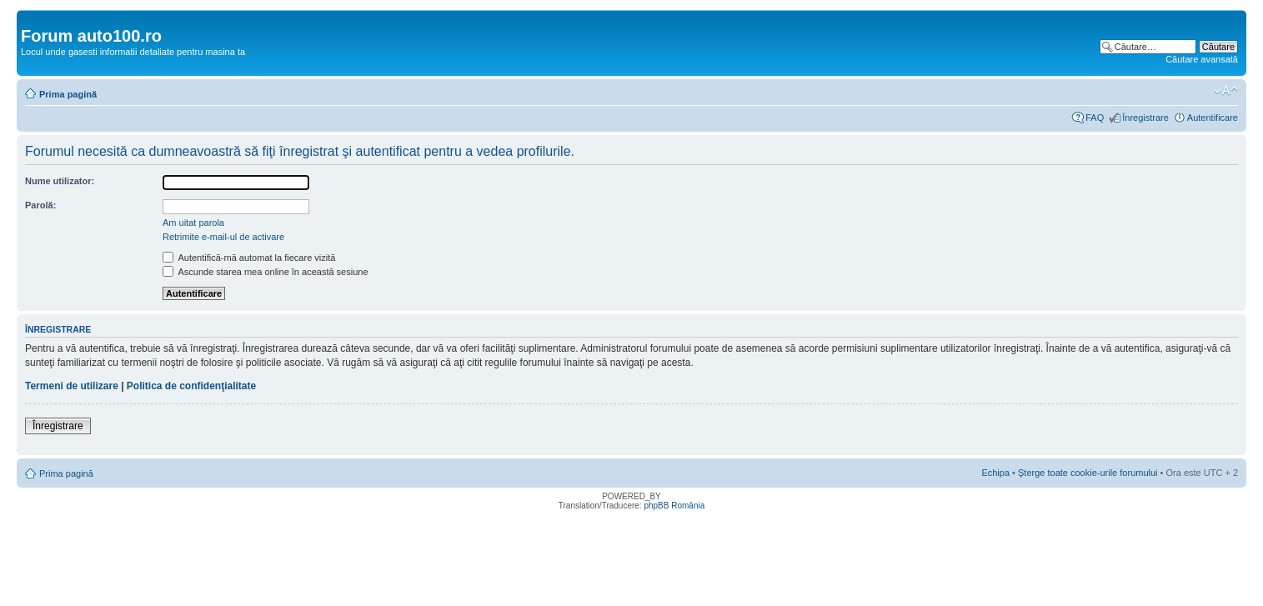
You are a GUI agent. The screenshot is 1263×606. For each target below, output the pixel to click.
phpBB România (674, 505)
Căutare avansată (1201, 59)
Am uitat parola (193, 223)
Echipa (995, 473)
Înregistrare (1145, 118)
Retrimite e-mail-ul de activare (223, 237)
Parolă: (40, 205)
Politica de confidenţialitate (191, 386)
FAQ (1094, 118)
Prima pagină (68, 94)
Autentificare (1212, 118)
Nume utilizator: (59, 181)
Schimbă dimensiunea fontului (1226, 90)
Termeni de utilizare (71, 386)
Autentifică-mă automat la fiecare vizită (249, 258)
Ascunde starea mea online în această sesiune (265, 272)
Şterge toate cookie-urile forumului (1088, 473)
